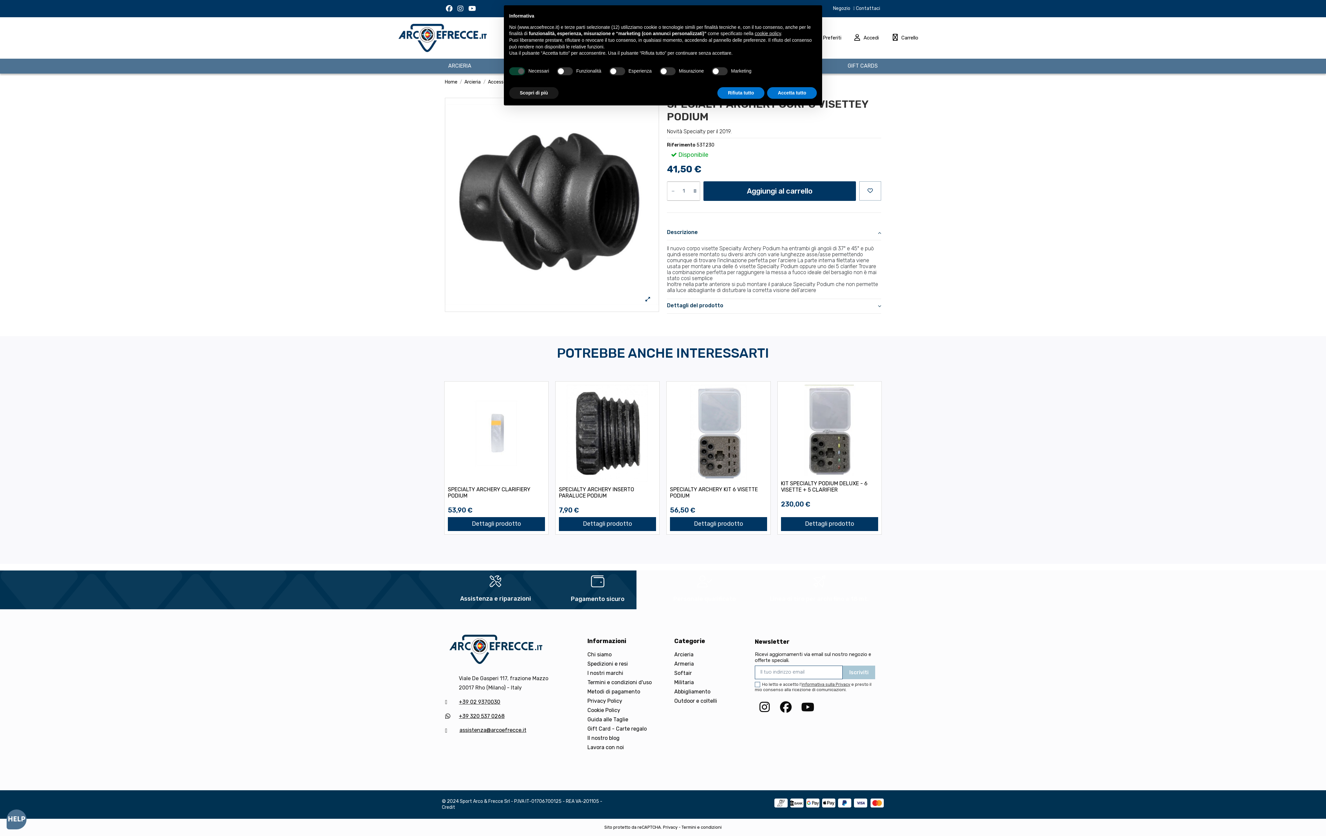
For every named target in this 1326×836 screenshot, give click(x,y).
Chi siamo (599, 654)
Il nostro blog (603, 738)
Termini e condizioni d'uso (619, 682)
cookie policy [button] (768, 33)
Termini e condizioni (702, 827)
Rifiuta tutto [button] (741, 92)
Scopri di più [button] (534, 92)
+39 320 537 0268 (482, 716)
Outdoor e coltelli (695, 701)
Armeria (684, 664)
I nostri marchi (605, 673)
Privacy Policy (604, 701)
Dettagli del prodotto (774, 305)
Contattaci (867, 8)
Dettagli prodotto (496, 523)
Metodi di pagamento (613, 691)
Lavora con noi (605, 747)
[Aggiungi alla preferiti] (870, 191)
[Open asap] (17, 819)
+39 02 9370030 (479, 702)
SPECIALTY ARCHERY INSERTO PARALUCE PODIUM (596, 492)
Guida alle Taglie (607, 719)
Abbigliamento (692, 691)
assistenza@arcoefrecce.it (492, 730)
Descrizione (774, 232)
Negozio (841, 8)
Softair (683, 673)
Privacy (670, 827)
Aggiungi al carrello (780, 191)
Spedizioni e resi (607, 664)
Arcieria (683, 654)
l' (825, 684)
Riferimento (681, 145)
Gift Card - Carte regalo (617, 729)
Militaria (684, 682)
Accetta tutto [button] (792, 92)
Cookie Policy (603, 710)
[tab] (774, 233)
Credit (448, 807)
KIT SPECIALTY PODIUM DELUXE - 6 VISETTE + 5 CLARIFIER (824, 486)
